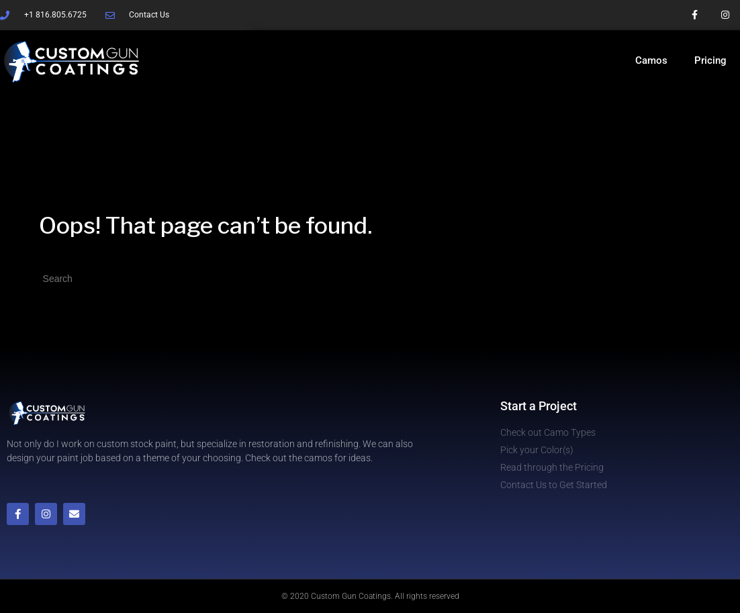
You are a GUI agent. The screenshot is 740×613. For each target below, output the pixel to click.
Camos (651, 60)
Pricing (710, 60)
